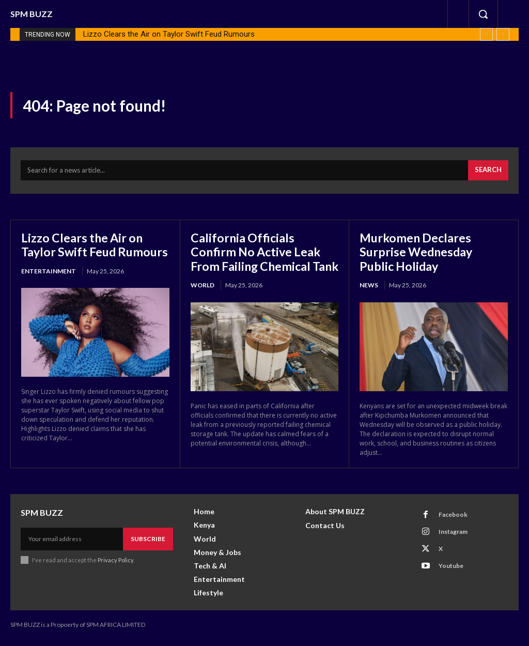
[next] (502, 34)
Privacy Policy (115, 566)
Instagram (452, 538)
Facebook (452, 521)
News (369, 286)
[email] (72, 545)
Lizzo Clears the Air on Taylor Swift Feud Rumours (169, 34)
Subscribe (148, 545)
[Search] (488, 172)
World (202, 301)
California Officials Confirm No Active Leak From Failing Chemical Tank (258, 260)
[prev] (486, 34)
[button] (483, 14)
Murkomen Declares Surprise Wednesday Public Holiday (418, 252)
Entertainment (48, 286)
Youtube (450, 572)
